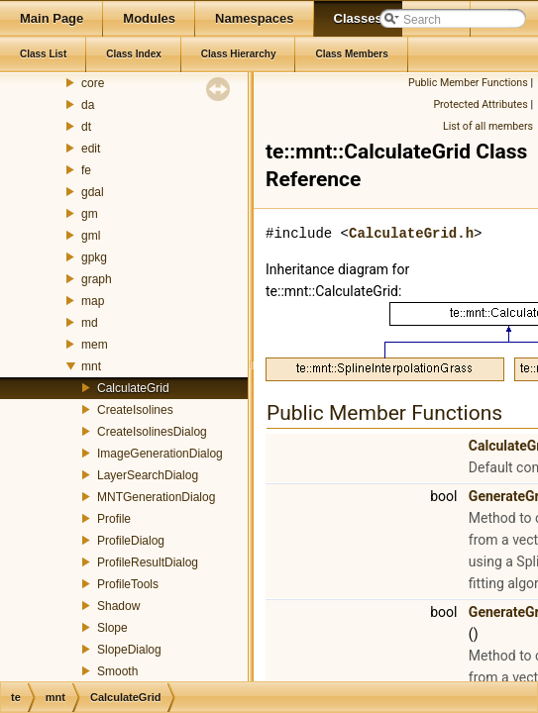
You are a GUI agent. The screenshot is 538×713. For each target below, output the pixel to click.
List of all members (488, 126)
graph (96, 279)
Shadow (118, 606)
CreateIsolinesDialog (152, 432)
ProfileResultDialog (147, 562)
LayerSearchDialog (147, 475)
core (92, 83)
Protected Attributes (480, 104)
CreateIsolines (135, 410)
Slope (112, 628)
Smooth (117, 671)
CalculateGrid (133, 388)
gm (89, 214)
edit (90, 148)
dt (86, 127)
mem (94, 345)
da (87, 105)
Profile (114, 519)
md (89, 323)
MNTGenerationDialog (156, 497)
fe (86, 170)
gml (90, 236)
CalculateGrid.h (411, 233)
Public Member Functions (468, 82)
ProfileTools (128, 584)
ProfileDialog (130, 541)
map (92, 301)
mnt (91, 366)
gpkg (94, 257)
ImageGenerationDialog (160, 453)
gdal (92, 192)
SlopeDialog (129, 650)
